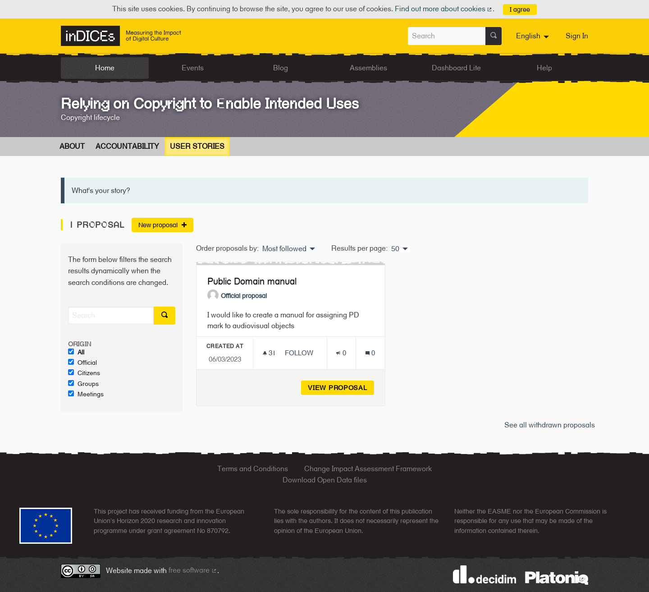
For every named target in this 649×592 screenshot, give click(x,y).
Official (82, 362)
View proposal (341, 387)
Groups (83, 383)
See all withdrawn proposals (549, 425)
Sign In (577, 36)
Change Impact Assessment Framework (368, 468)
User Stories (197, 146)
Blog (280, 68)
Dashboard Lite (456, 68)
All (76, 352)
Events (193, 68)
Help (544, 68)
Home (104, 68)
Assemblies (368, 68)
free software (193, 570)
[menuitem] (533, 36)
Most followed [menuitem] (284, 248)
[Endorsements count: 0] (341, 352)
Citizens (84, 372)
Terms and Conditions (252, 468)
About (72, 146)
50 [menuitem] (395, 248)
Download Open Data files (325, 480)
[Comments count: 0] (370, 352)
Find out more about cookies (444, 9)
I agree (520, 9)
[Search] (111, 315)
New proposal (162, 225)
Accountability (127, 146)
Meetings (86, 394)
